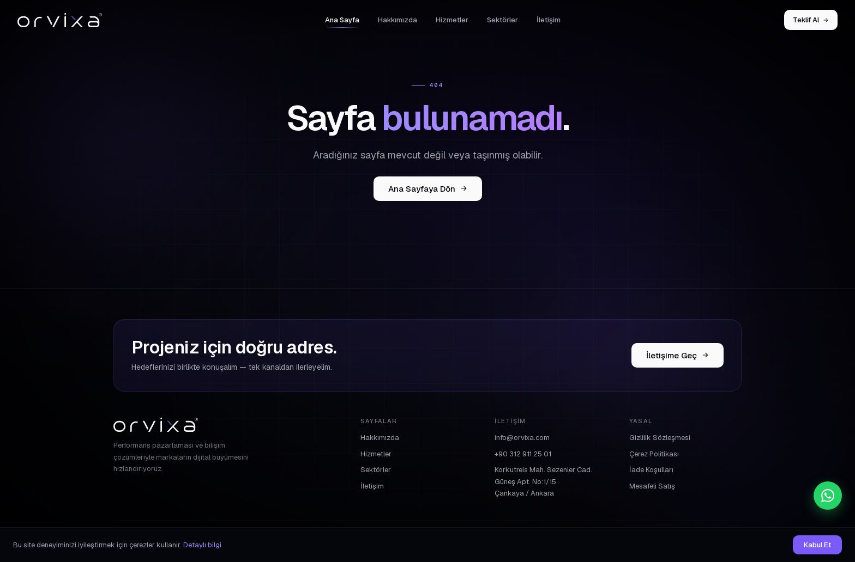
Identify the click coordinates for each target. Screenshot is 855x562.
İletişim (549, 20)
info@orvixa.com (522, 437)
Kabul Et (817, 544)
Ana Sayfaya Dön (427, 189)
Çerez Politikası (654, 454)
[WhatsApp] (828, 495)
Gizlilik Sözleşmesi (659, 437)
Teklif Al (811, 20)
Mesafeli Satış (652, 486)
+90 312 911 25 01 (523, 454)
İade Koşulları (651, 469)
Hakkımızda (397, 20)
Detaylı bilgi (202, 544)
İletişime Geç (677, 355)
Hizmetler (452, 20)
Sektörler (502, 20)
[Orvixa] (59, 20)
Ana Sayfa (342, 20)
